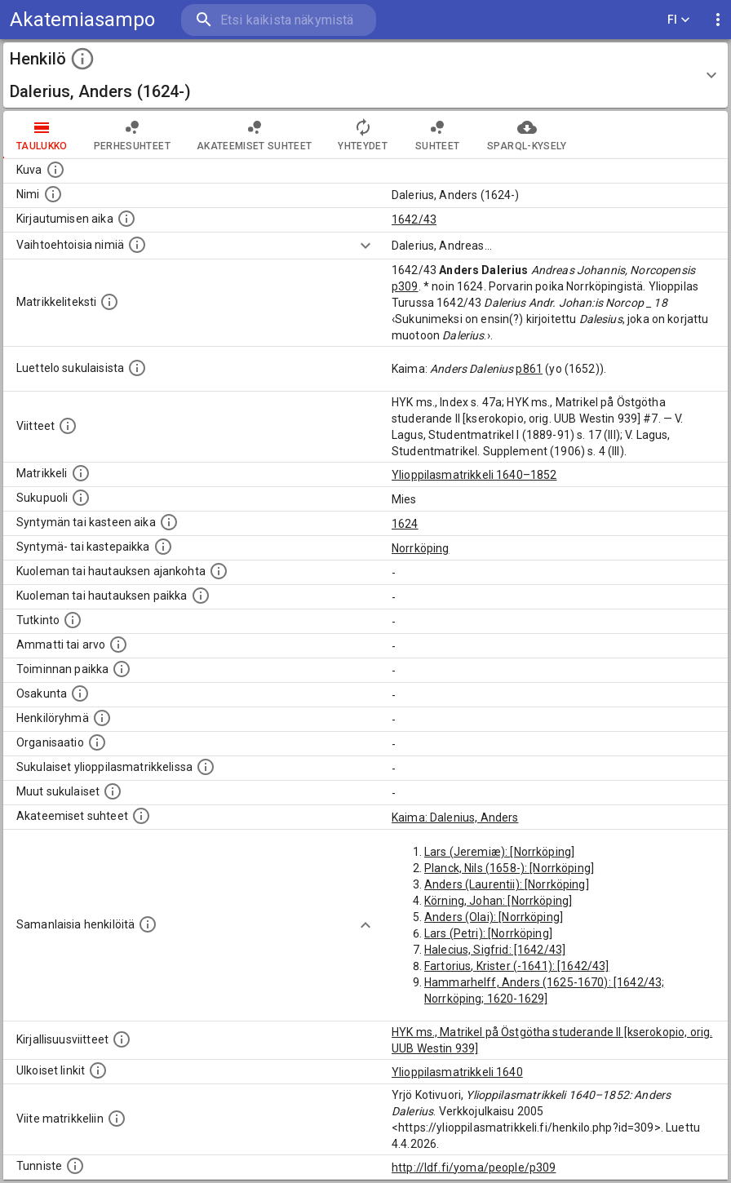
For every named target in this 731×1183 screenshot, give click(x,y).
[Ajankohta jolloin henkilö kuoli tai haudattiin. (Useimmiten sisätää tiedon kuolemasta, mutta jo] (219, 571)
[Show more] (365, 246)
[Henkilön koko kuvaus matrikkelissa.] (109, 302)
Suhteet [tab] (437, 134)
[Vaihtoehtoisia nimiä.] (137, 245)
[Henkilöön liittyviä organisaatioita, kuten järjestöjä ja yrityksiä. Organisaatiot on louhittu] (97, 742)
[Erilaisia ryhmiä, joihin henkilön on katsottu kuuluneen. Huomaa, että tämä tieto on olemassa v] (102, 718)
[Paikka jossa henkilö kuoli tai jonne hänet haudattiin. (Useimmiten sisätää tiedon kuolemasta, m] (201, 596)
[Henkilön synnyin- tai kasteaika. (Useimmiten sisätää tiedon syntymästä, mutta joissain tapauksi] (169, 522)
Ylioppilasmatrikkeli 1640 (457, 1072)
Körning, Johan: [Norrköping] (498, 900)
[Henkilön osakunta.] (80, 693)
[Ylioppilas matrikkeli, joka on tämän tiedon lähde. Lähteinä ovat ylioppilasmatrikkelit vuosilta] (81, 473)
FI (678, 20)
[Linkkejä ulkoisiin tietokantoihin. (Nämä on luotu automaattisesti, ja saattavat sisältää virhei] (98, 1070)
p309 (405, 286)
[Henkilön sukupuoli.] (81, 498)
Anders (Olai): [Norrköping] (493, 917)
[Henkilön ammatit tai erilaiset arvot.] (118, 644)
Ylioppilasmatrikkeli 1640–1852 (474, 474)
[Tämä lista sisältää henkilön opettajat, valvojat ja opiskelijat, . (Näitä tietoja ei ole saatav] (141, 816)
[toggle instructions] (82, 59)
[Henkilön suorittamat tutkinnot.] (73, 620)
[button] (365, 75)
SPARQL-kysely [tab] (526, 134)
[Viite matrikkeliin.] (117, 1118)
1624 (405, 523)
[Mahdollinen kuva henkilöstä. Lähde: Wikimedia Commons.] (55, 170)
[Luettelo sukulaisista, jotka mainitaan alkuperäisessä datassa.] (137, 368)
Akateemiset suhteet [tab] (255, 134)
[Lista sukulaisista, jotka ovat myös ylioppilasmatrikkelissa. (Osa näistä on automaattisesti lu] (206, 767)
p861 (529, 368)
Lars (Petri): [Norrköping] (488, 933)
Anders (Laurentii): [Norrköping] (506, 884)
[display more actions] (718, 20)
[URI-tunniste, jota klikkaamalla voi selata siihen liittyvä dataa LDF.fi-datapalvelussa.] (75, 1166)
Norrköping (421, 548)
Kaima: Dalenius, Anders (455, 817)
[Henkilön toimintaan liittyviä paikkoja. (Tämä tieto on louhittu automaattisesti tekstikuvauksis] (122, 669)
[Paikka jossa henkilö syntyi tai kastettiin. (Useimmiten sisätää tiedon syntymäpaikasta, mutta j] (163, 547)
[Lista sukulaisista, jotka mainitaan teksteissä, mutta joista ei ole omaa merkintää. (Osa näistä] (113, 791)
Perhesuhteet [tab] (132, 134)
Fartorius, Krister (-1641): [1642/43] (516, 966)
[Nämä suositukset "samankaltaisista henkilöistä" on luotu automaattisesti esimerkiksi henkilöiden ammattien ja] (148, 924)
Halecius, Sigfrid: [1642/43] (494, 949)
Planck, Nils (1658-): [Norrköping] (509, 868)
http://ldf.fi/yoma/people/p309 (474, 1167)
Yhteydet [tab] (363, 134)
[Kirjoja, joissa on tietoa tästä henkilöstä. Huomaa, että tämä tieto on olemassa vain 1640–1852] (122, 1039)
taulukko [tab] (42, 134)
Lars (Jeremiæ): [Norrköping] (499, 851)
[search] (278, 20)
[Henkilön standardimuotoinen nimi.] (53, 194)
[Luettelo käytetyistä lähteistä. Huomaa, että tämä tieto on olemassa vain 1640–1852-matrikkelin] (68, 426)
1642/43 (414, 219)
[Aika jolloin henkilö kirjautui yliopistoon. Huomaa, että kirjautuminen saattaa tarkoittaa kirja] (126, 219)
